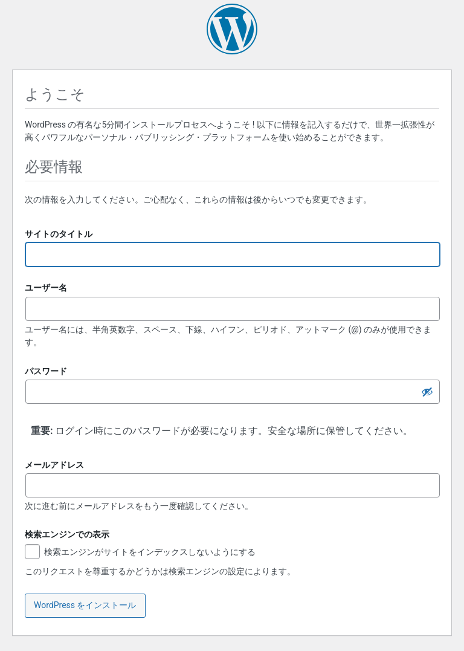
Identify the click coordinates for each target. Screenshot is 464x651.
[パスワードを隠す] (427, 392)
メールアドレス (54, 465)
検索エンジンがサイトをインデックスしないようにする (140, 552)
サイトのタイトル (58, 234)
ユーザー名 (46, 288)
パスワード (46, 371)
